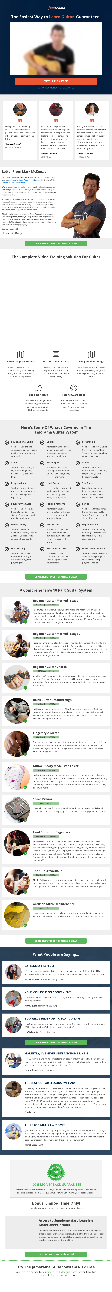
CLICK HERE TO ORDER (56, 1217)
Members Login (26, 1278)
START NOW (56, 1248)
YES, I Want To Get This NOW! (56, 1171)
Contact (54, 1278)
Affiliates (42, 1278)
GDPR (82, 1278)
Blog (12, 1278)
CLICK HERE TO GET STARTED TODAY (56, 244)
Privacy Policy (69, 1278)
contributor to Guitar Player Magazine (22, 180)
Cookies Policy (96, 1278)
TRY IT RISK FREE (56, 81)
